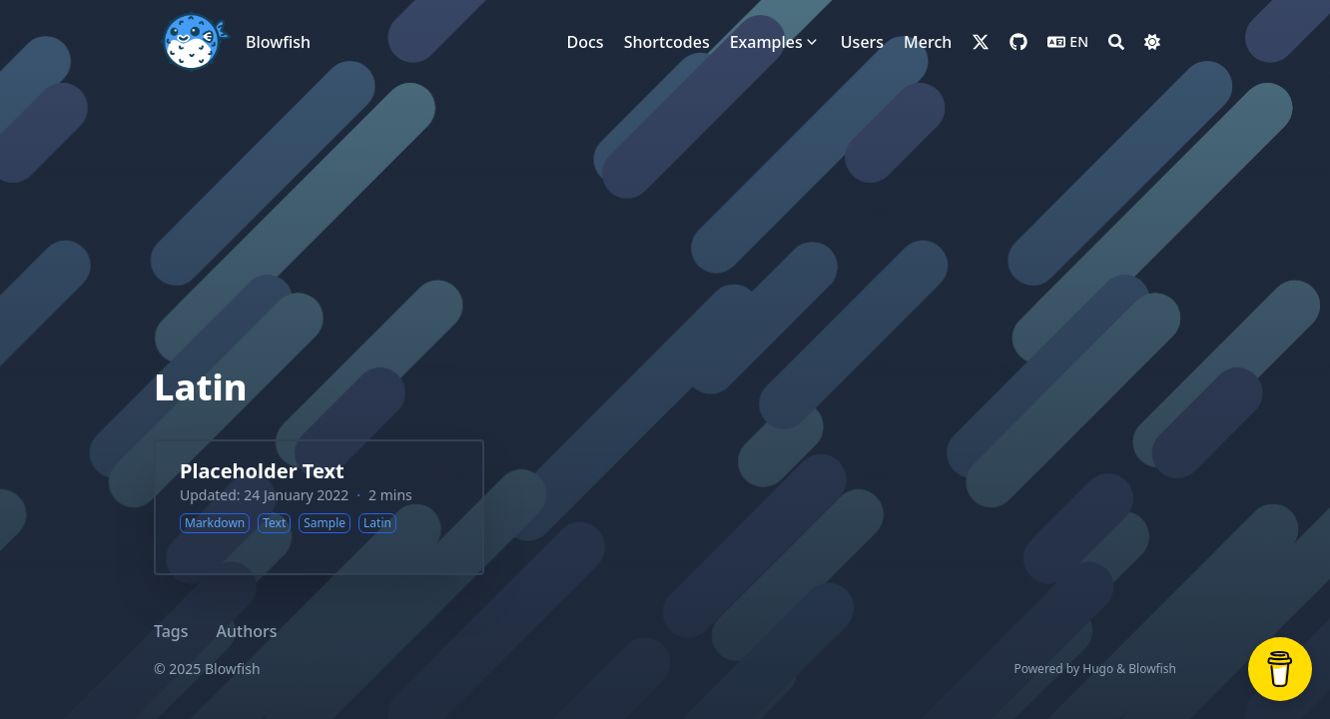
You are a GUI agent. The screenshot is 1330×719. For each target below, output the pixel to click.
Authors (247, 631)
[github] (1018, 42)
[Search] (1116, 42)
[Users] (862, 42)
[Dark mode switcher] (1152, 42)
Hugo (1097, 668)
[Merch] (928, 42)
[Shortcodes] (667, 42)
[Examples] (766, 42)
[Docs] (585, 42)
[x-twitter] (981, 42)
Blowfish (278, 42)
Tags (171, 631)
